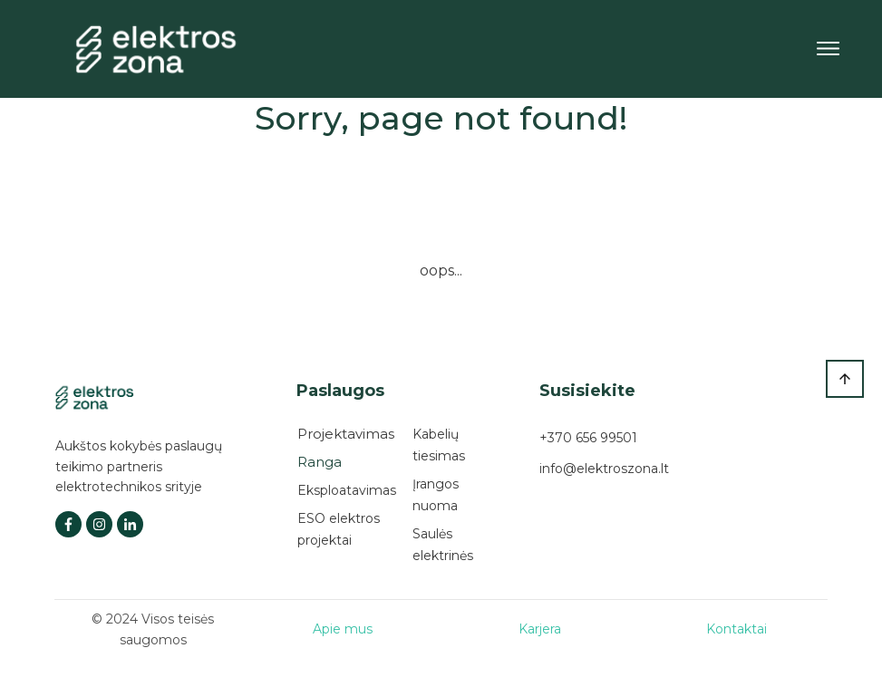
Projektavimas (345, 433)
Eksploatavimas (346, 490)
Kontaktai (736, 629)
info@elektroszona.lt (604, 468)
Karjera (540, 629)
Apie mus (343, 629)
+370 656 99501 (588, 438)
